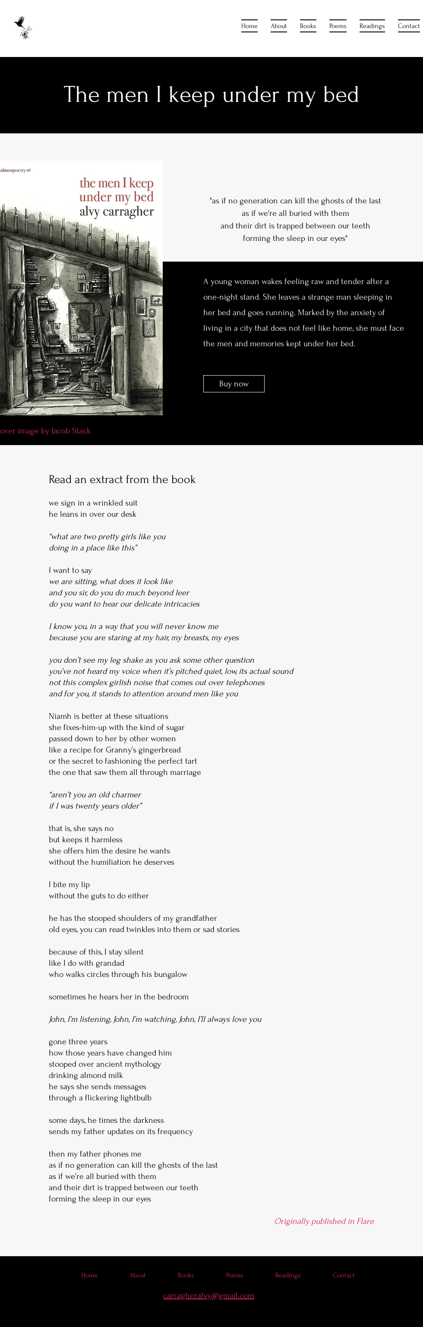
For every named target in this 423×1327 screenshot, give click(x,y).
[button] (308, 25)
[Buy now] (234, 383)
